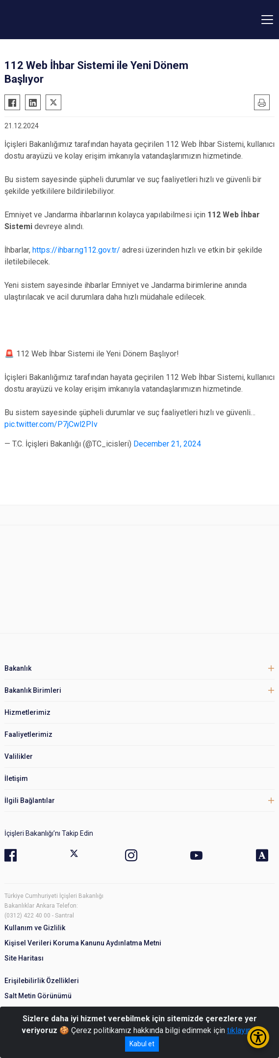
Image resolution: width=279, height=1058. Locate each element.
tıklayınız (242, 1030)
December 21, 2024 (167, 443)
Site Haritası (24, 958)
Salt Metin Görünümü (38, 996)
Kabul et (141, 1044)
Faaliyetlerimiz (28, 734)
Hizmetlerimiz (27, 712)
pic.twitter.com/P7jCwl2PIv (51, 424)
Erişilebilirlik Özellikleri (41, 981)
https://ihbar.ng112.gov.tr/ (76, 250)
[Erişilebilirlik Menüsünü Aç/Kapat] (258, 1037)
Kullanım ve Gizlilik (34, 928)
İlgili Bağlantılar (29, 800)
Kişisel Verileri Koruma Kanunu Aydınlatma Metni (82, 943)
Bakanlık (17, 668)
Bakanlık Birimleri (32, 690)
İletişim (16, 778)
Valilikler (18, 756)
